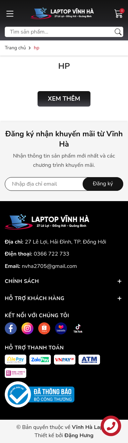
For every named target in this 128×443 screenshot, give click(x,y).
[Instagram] (27, 328)
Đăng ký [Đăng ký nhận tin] (103, 183)
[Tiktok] (78, 328)
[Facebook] (11, 328)
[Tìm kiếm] (118, 32)
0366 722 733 (51, 254)
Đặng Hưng (79, 435)
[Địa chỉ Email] (64, 184)
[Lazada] (61, 328)
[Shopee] (44, 328)
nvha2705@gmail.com (49, 266)
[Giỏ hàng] (118, 13)
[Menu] (10, 13)
